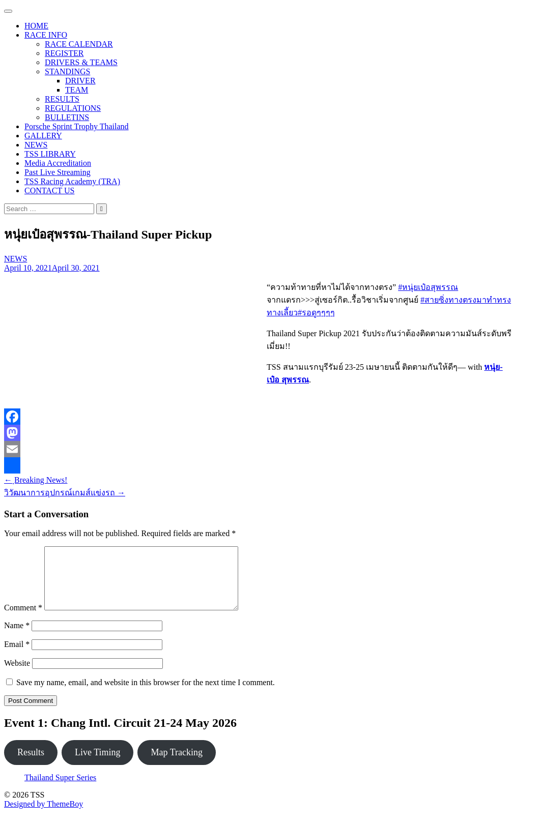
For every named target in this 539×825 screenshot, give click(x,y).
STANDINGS (67, 71)
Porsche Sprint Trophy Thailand (76, 126)
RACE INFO (45, 35)
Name (17, 637)
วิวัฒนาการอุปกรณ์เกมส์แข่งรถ (64, 492)
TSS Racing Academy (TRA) (72, 181)
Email (17, 656)
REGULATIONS (73, 108)
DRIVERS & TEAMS (81, 62)
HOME (36, 25)
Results (30, 764)
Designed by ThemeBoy (43, 816)
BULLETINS (67, 117)
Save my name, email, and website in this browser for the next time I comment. (145, 694)
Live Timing (98, 764)
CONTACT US (49, 190)
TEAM (76, 89)
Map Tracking (177, 764)
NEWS (35, 144)
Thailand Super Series (60, 789)
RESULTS (62, 99)
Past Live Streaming (57, 172)
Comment (23, 619)
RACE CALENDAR (79, 44)
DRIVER (80, 80)
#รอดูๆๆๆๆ (316, 312)
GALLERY (43, 135)
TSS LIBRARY (50, 154)
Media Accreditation (57, 163)
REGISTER (64, 53)
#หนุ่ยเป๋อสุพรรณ (428, 287)
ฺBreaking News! (35, 480)
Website (17, 675)
